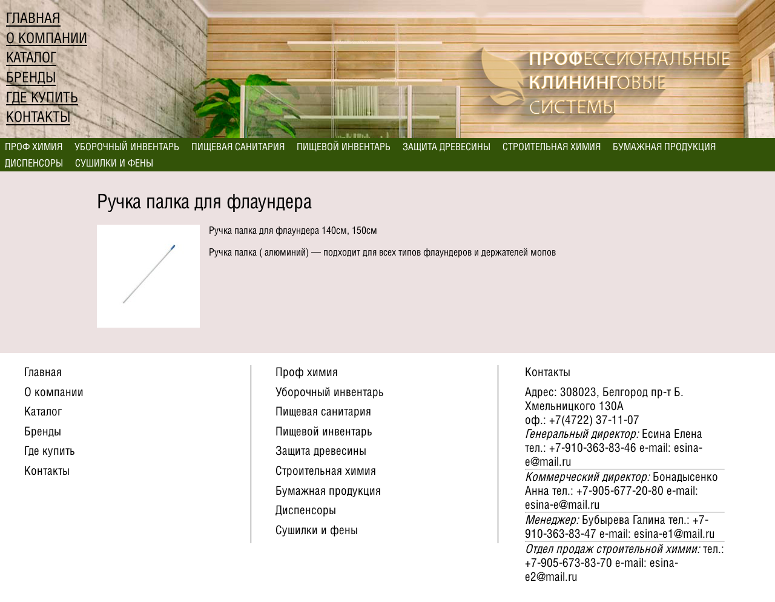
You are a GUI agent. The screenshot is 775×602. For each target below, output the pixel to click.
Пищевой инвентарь (344, 146)
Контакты (38, 116)
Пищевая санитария (238, 146)
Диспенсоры (34, 162)
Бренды (31, 77)
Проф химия (33, 146)
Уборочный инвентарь (126, 146)
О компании (46, 38)
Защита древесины (446, 146)
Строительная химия (552, 146)
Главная (33, 18)
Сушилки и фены (114, 162)
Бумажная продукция (664, 146)
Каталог (31, 57)
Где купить (42, 97)
